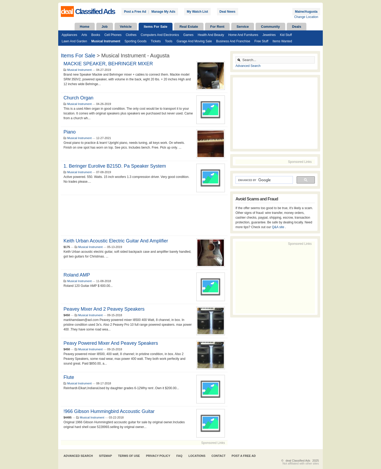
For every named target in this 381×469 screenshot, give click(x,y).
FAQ (179, 455)
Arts (84, 35)
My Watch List (197, 11)
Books (95, 35)
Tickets (156, 41)
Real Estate (188, 27)
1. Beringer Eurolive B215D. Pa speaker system (115, 166)
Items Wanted (282, 41)
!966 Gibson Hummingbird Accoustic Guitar (109, 411)
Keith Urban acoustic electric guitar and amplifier (116, 240)
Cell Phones (112, 35)
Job (105, 27)
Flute (69, 377)
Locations (196, 455)
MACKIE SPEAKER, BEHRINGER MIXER (108, 63)
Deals (296, 27)
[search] (263, 180)
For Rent (217, 27)
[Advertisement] (144, 215)
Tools (168, 41)
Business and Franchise (233, 41)
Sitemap (105, 455)
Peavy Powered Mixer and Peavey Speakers (111, 343)
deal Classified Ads (298, 460)
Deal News (227, 11)
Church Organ (78, 97)
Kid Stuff (286, 35)
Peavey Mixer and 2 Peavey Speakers (104, 309)
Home (84, 27)
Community (270, 27)
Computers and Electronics (160, 35)
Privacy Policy (158, 455)
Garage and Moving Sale (194, 41)
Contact (218, 455)
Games (188, 35)
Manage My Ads (163, 11)
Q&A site (278, 227)
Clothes (131, 35)
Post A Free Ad (244, 455)
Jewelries (269, 35)
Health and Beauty (211, 35)
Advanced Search (248, 66)
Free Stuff (261, 41)
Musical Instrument (105, 41)
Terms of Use (129, 455)
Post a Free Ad (135, 11)
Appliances (69, 35)
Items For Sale (155, 27)
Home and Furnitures (243, 35)
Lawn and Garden (74, 41)
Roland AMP (77, 275)
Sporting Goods (135, 41)
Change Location (306, 17)
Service (243, 27)
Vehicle (126, 27)
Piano (70, 132)
